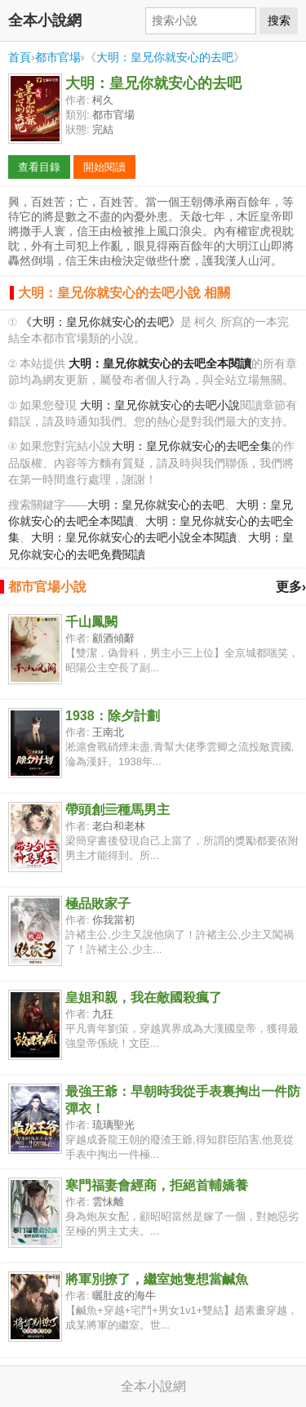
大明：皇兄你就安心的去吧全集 (192, 446)
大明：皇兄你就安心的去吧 (164, 57)
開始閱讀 (104, 167)
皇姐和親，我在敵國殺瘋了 (143, 997)
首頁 (19, 57)
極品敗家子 (98, 904)
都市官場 (58, 57)
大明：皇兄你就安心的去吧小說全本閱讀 (134, 538)
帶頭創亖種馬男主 (117, 810)
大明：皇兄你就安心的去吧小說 (160, 405)
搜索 (279, 20)
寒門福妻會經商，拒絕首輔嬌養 (156, 1185)
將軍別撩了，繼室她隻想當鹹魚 (156, 1279)
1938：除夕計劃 (112, 716)
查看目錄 (39, 167)
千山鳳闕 (91, 622)
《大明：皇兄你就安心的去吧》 (100, 322)
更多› (291, 587)
